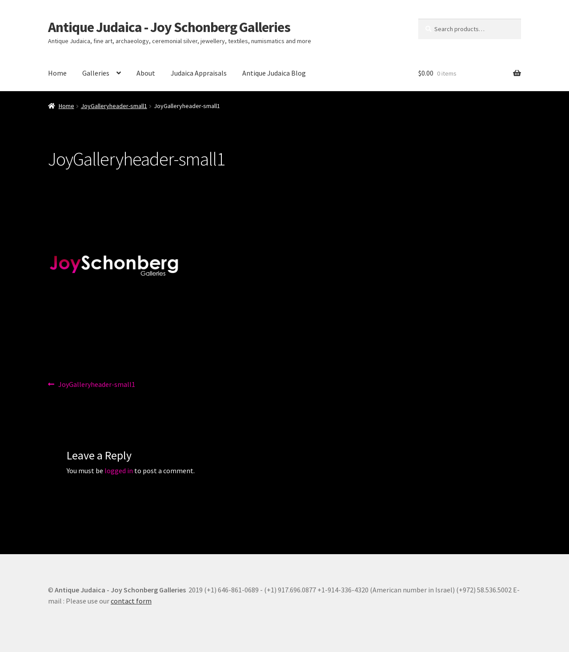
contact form (131, 600)
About (145, 72)
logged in (118, 470)
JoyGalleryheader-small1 (114, 106)
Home (57, 72)
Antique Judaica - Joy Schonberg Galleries (169, 27)
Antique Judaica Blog (274, 72)
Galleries (95, 72)
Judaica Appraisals (199, 72)
